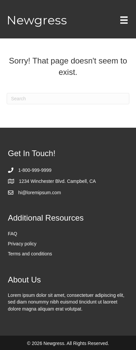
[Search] (68, 98)
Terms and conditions (30, 253)
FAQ (12, 233)
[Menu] (124, 20)
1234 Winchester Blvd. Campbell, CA (57, 181)
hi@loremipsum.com (39, 192)
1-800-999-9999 (35, 170)
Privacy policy (22, 243)
